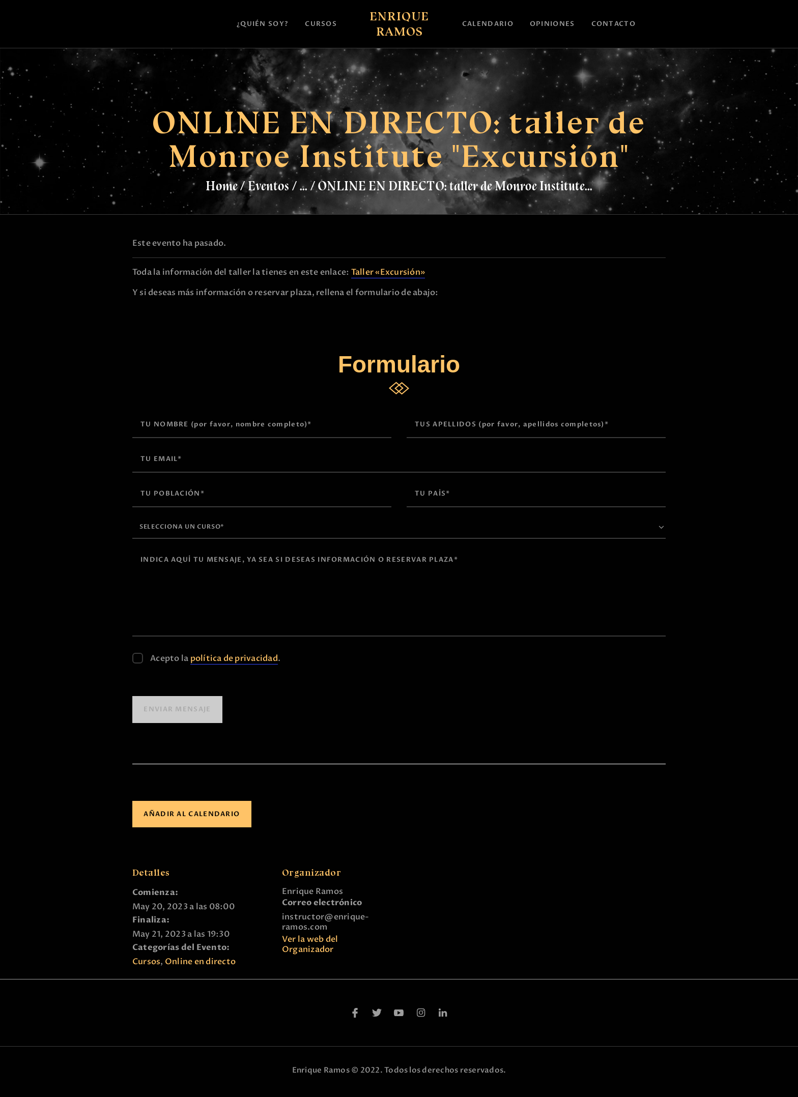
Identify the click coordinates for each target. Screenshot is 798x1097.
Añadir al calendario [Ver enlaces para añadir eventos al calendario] (192, 817)
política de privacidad (234, 662)
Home (222, 186)
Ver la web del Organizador (310, 948)
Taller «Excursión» (388, 272)
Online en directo (200, 965)
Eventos (268, 186)
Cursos (146, 965)
